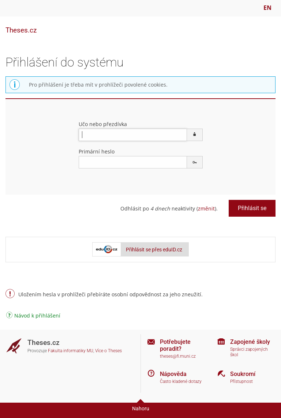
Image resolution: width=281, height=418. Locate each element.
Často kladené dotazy (181, 381)
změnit (206, 208)
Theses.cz (21, 30)
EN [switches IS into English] (267, 8)
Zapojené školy (250, 341)
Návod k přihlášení (33, 316)
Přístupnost (241, 381)
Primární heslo (97, 151)
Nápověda (173, 373)
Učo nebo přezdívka (103, 124)
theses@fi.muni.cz (178, 356)
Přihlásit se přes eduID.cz (154, 249)
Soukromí (242, 373)
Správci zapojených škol (249, 352)
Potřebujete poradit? (175, 345)
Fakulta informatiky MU (70, 350)
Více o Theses (108, 350)
